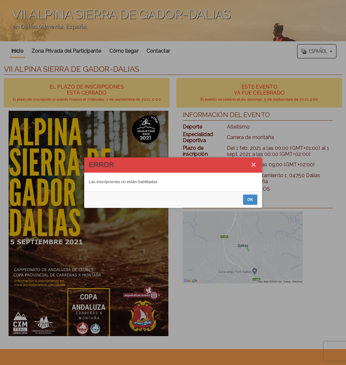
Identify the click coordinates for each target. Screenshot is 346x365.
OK (250, 199)
